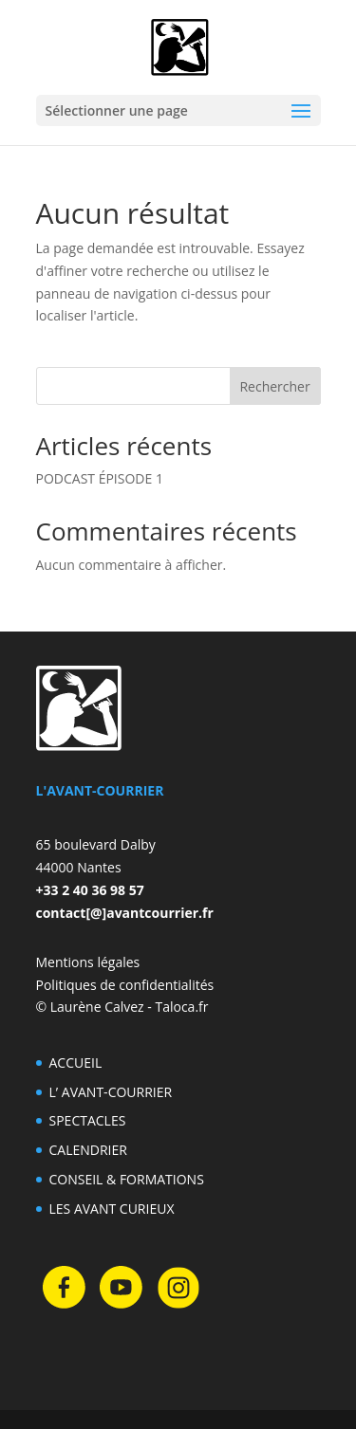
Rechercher (274, 386)
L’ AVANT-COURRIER (111, 1092)
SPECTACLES (87, 1120)
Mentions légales (88, 962)
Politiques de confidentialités (125, 985)
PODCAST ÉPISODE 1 (99, 478)
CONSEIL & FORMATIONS (126, 1179)
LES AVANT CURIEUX (112, 1209)
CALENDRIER (88, 1150)
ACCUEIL (76, 1062)
